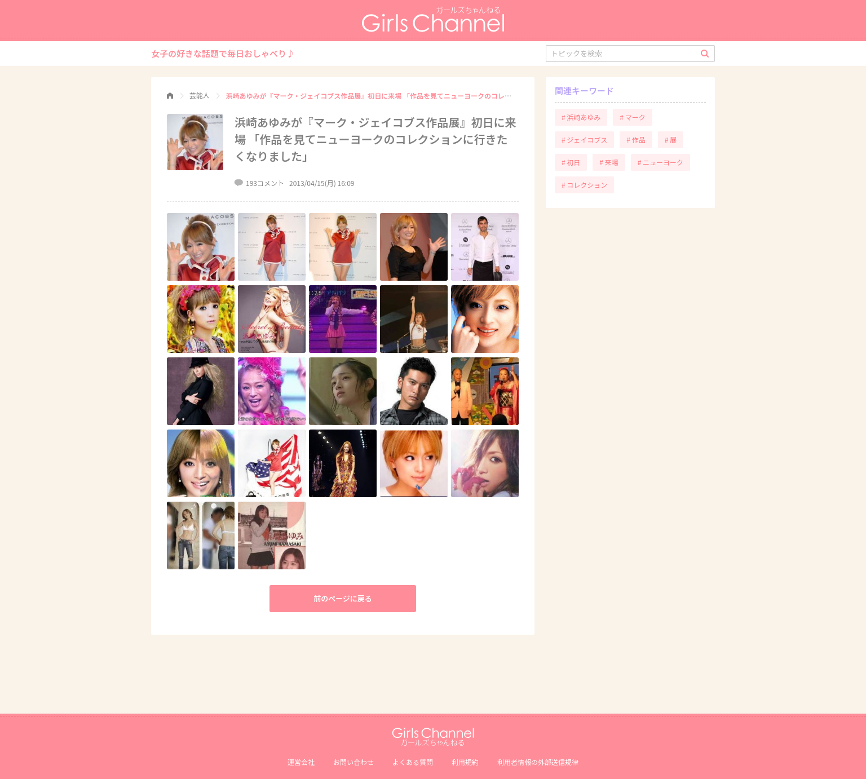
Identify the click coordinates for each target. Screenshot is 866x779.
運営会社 (301, 762)
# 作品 (635, 139)
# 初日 (571, 162)
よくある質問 (412, 762)
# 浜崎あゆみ (581, 117)
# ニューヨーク (660, 162)
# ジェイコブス (584, 139)
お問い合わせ (353, 762)
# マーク (632, 117)
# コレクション (584, 184)
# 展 (671, 139)
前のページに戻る (342, 598)
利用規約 (465, 762)
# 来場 (608, 162)
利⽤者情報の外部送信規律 (537, 762)
